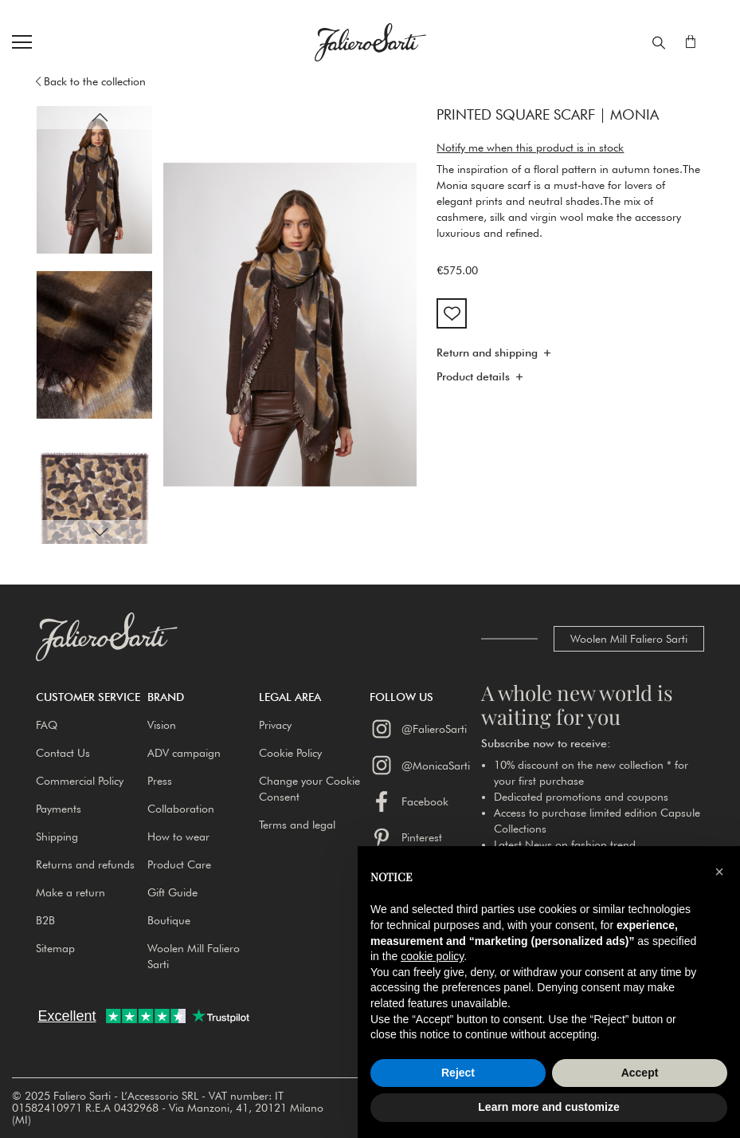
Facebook (409, 801)
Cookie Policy (290, 752)
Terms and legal (297, 824)
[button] (99, 117)
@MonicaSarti (420, 765)
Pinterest (406, 837)
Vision (161, 725)
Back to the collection (95, 81)
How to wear (178, 836)
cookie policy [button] (432, 956)
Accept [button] (640, 1072)
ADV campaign (184, 752)
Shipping (57, 836)
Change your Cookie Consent (309, 788)
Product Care (179, 864)
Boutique (168, 920)
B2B (45, 920)
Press (159, 780)
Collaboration (180, 808)
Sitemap (55, 948)
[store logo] (370, 42)
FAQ (46, 725)
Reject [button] (458, 1072)
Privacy (275, 725)
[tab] (570, 357)
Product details (473, 377)
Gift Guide (172, 892)
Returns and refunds (85, 864)
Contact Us (63, 752)
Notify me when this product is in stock (530, 147)
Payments (58, 808)
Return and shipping (487, 353)
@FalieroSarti (418, 729)
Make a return (70, 892)
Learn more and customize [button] (548, 1107)
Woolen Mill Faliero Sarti (628, 638)
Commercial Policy (79, 780)
